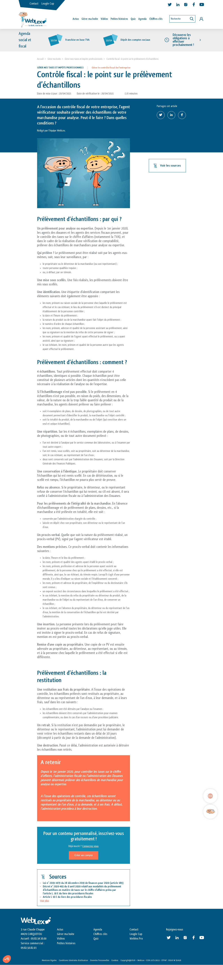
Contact (34, 3)
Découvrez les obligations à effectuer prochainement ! (183, 40)
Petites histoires (119, 19)
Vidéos (104, 19)
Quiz (133, 19)
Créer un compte (83, 855)
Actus (76, 19)
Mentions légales (49, 960)
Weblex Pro (136, 938)
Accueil (40, 59)
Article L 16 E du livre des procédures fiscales (67, 897)
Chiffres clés (155, 19)
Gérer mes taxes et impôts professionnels (83, 59)
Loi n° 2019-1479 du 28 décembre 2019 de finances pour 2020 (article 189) (83, 883)
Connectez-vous (90, 846)
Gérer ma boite (54, 59)
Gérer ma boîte (90, 19)
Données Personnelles (99, 960)
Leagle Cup (47, 3)
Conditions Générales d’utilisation (73, 960)
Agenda (142, 19)
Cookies (114, 960)
